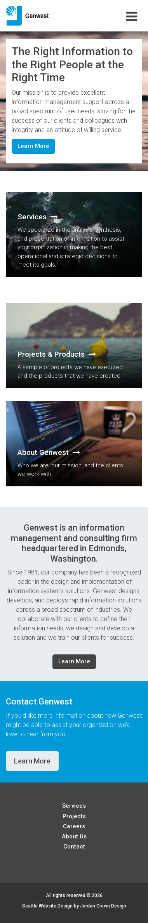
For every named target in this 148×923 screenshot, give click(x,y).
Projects (74, 816)
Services (74, 805)
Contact (74, 846)
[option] (74, 101)
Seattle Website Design (47, 906)
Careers (74, 826)
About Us (74, 836)
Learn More (33, 145)
